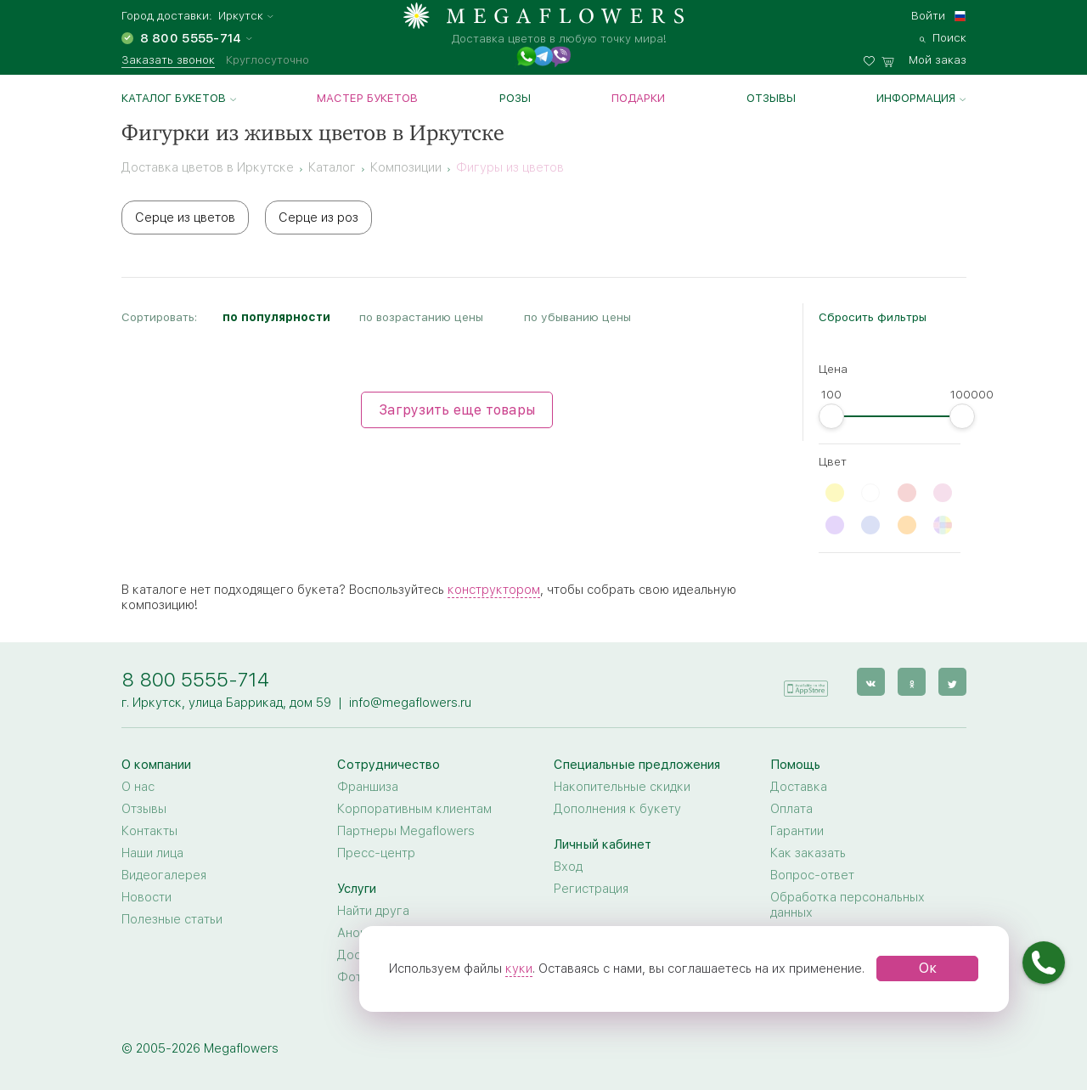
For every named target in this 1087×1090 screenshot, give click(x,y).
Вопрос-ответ (812, 875)
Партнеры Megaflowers (406, 831)
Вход (568, 866)
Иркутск (240, 15)
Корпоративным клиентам (414, 808)
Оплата (791, 808)
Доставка (798, 786)
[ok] (912, 682)
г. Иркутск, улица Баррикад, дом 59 (226, 702)
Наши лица (152, 853)
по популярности (276, 317)
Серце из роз (318, 217)
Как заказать (808, 853)
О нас (138, 786)
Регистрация (591, 888)
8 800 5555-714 (195, 679)
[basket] (923, 58)
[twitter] (952, 682)
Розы (515, 97)
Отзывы (771, 97)
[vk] (871, 682)
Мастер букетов (367, 97)
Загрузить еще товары (457, 410)
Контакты (149, 831)
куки (518, 968)
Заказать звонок (168, 59)
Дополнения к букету (617, 808)
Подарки (638, 97)
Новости (146, 897)
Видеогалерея (163, 875)
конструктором (494, 589)
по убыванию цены (577, 317)
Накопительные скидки (622, 786)
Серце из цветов (185, 217)
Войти (928, 15)
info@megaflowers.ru (410, 702)
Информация (915, 97)
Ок (928, 968)
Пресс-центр (376, 853)
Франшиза (367, 786)
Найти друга (373, 910)
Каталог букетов (173, 97)
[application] (806, 681)
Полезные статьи (171, 919)
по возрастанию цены (421, 317)
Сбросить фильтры (872, 317)
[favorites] (872, 58)
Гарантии (797, 831)
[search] (943, 35)
